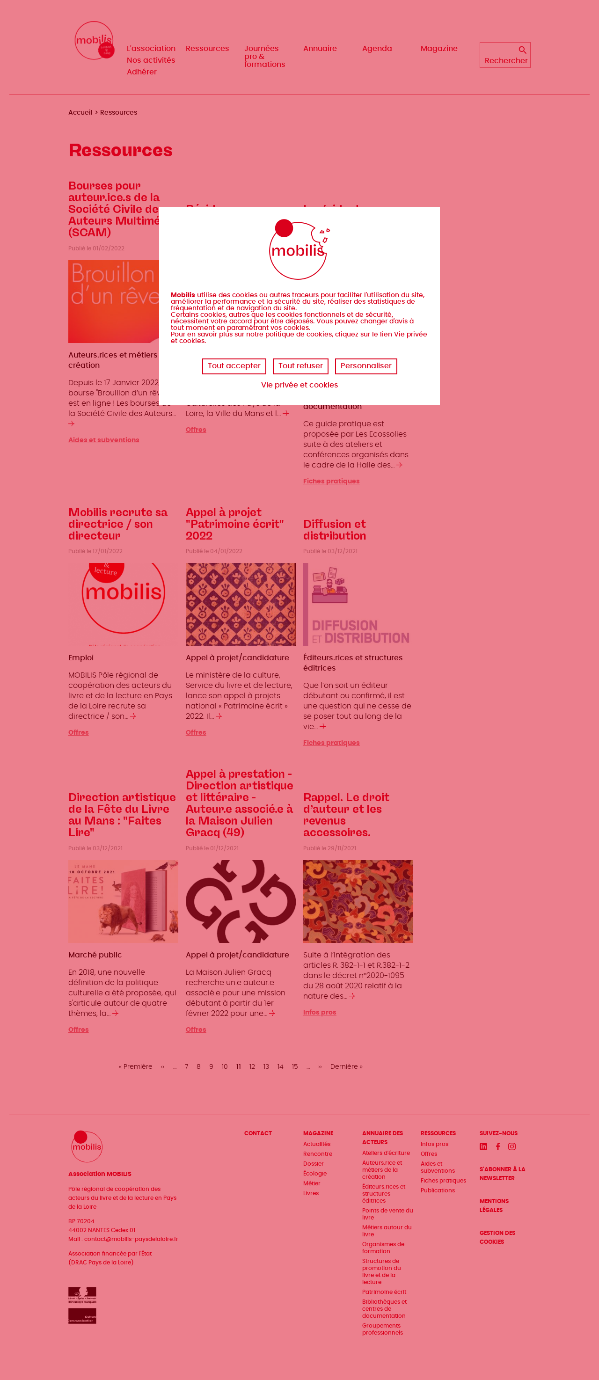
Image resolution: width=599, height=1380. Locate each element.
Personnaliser (366, 366)
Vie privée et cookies (299, 385)
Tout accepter (234, 366)
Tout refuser (300, 366)
